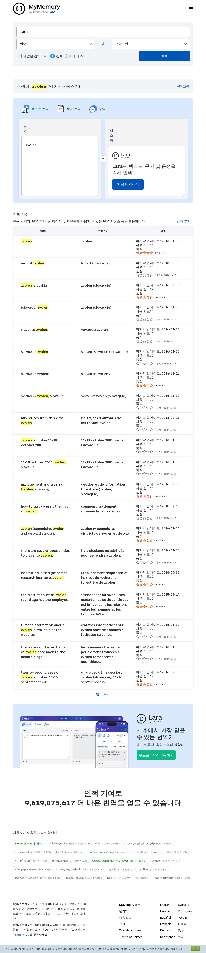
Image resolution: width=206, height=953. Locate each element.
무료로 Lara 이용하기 (156, 755)
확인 (195, 949)
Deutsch (166, 930)
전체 (56, 56)
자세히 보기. (177, 949)
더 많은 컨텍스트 (32, 56)
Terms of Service (130, 937)
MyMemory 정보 (129, 904)
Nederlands (167, 937)
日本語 (182, 924)
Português (185, 911)
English (165, 904)
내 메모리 (75, 56)
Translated (21, 934)
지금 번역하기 (128, 184)
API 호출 (183, 86)
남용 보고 (125, 917)
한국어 (182, 937)
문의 (122, 924)
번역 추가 (184, 221)
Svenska (183, 904)
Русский (183, 917)
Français (165, 924)
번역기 (123, 911)
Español (165, 917)
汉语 (181, 930)
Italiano (165, 911)
